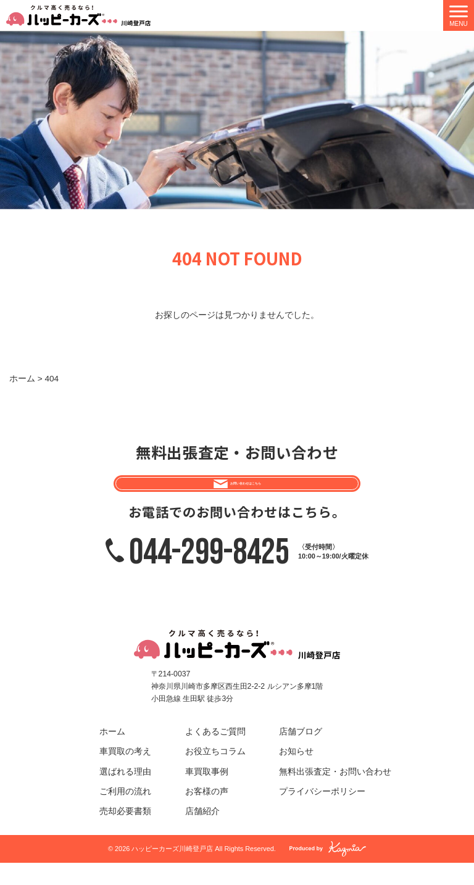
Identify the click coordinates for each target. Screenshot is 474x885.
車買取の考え (125, 773)
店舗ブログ (300, 753)
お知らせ (296, 773)
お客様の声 (206, 813)
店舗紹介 (202, 833)
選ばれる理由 (125, 793)
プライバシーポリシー (322, 813)
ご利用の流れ (125, 813)
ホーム (112, 753)
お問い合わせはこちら (247, 493)
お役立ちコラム (215, 773)
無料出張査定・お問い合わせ (335, 793)
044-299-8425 (209, 573)
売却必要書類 (125, 833)
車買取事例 (206, 793)
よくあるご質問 (215, 753)
